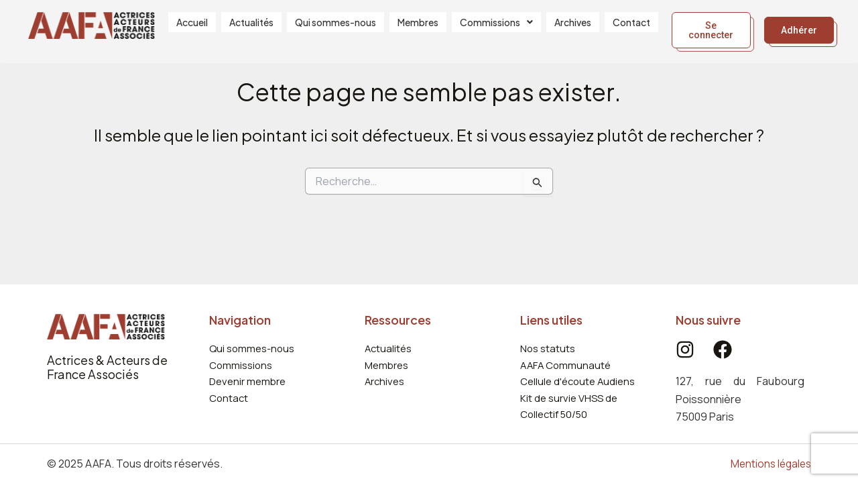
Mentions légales (769, 463)
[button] (496, 27)
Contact (631, 27)
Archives (572, 27)
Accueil (192, 27)
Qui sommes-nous (335, 27)
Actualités (251, 27)
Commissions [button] (496, 27)
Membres (417, 27)
